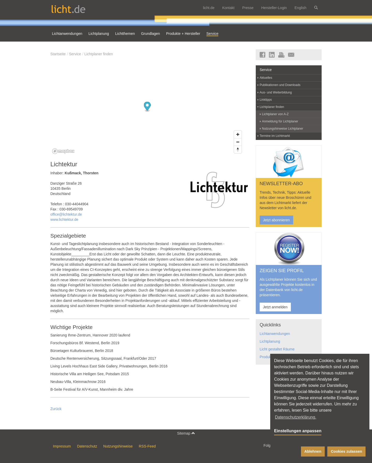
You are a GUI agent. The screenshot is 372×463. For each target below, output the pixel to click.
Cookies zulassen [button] (346, 451)
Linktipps (266, 99)
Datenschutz (87, 446)
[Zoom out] (238, 142)
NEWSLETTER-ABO (281, 183)
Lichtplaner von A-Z (275, 114)
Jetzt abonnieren (276, 220)
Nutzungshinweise (118, 446)
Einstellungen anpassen (297, 431)
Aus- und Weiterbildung (276, 92)
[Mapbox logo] (63, 151)
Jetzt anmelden (275, 307)
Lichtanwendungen (275, 334)
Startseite (58, 54)
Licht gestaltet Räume (277, 349)
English (300, 8)
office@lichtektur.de (66, 214)
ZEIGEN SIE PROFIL (282, 270)
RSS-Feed (147, 446)
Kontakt (228, 8)
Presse (248, 8)
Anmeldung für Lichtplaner (280, 121)
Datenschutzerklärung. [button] (295, 417)
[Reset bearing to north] (238, 149)
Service (75, 54)
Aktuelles (266, 78)
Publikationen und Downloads (280, 85)
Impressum (62, 446)
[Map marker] (147, 107)
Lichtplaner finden (98, 54)
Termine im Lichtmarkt (275, 136)
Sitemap (186, 433)
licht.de (208, 8)
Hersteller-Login (274, 8)
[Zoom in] (238, 134)
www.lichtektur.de (64, 219)
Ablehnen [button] (312, 451)
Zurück (55, 409)
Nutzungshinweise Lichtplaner (282, 128)
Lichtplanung (270, 341)
